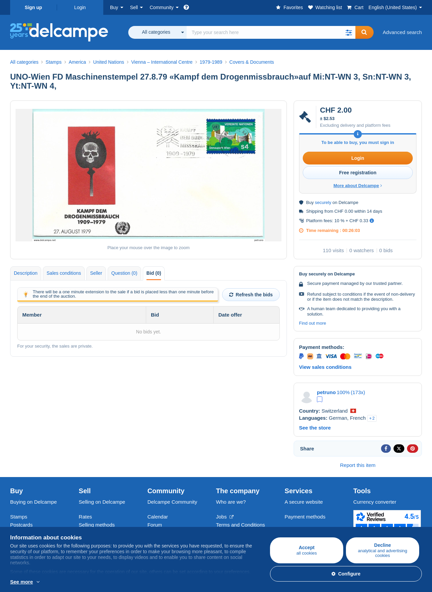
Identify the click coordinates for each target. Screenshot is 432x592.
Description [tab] (25, 273)
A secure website (304, 502)
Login (80, 7)
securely (323, 202)
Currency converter (375, 502)
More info (20, 582)
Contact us (297, 529)
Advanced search (402, 32)
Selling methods (97, 525)
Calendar (157, 517)
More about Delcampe (357, 185)
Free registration (357, 172)
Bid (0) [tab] (153, 273)
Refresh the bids (251, 294)
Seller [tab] (96, 273)
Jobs (225, 517)
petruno (326, 392)
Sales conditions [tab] (64, 273)
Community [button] (161, 7)
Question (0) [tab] (124, 273)
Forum (154, 525)
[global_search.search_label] (271, 32)
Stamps (18, 517)
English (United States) (393, 7)
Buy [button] (114, 7)
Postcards (21, 525)
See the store (315, 428)
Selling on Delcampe (102, 502)
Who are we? (231, 502)
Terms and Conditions (240, 525)
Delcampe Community (172, 502)
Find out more (312, 323)
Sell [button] (134, 7)
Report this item (357, 465)
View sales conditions (325, 367)
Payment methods (305, 517)
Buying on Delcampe (33, 502)
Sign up (33, 7)
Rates (85, 517)
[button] (349, 32)
